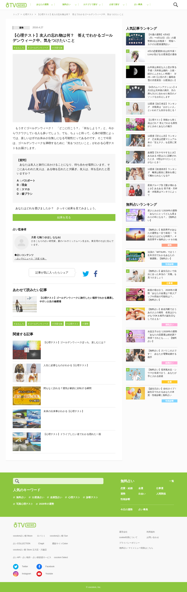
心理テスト (74, 497)
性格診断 (125, 499)
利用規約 (151, 532)
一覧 (171, 481)
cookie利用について (128, 537)
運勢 (21, 28)
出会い (142, 493)
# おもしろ (19, 48)
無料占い (21, 497)
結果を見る (64, 217)
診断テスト (92, 497)
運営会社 (123, 532)
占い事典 (143, 509)
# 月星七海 (57, 48)
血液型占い (56, 497)
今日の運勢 (127, 509)
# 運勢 (85, 324)
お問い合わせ (153, 537)
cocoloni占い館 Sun (59, 536)
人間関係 (161, 493)
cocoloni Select (61, 557)
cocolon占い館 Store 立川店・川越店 (30, 550)
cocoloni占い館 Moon (22, 536)
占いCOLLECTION (21, 543)
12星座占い (38, 497)
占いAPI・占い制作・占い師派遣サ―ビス (32, 557)
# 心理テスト (72, 324)
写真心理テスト (24, 503)
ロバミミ (41, 536)
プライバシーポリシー (129, 543)
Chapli (41, 543)
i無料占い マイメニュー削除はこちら (136, 548)
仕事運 (159, 488)
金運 (140, 488)
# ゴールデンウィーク (38, 48)
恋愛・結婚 (127, 488)
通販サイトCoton (60, 543)
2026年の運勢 (46, 503)
